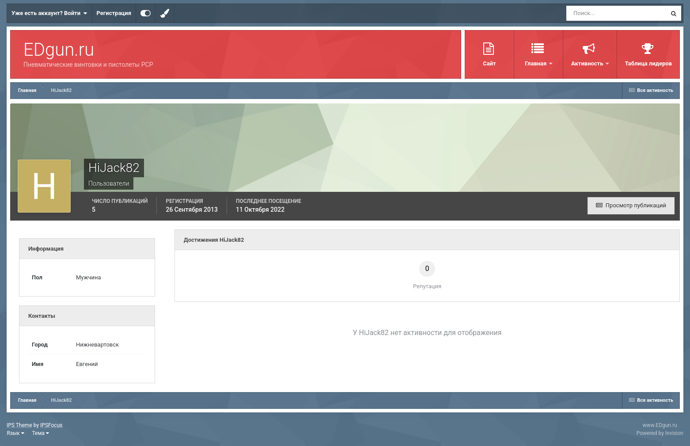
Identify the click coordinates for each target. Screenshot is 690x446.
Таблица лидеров (648, 63)
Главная (536, 63)
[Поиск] (600, 13)
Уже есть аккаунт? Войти (49, 13)
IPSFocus (51, 425)
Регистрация (114, 13)
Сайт (489, 63)
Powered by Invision (660, 433)
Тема (40, 433)
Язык (15, 433)
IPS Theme (19, 425)
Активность (588, 63)
